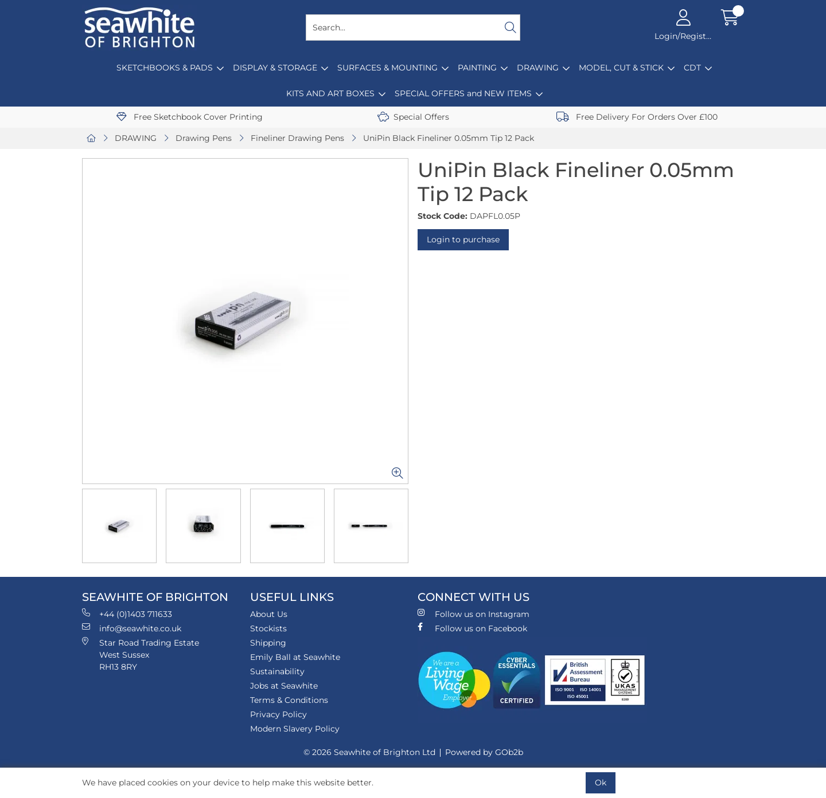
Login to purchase (463, 239)
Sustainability (277, 671)
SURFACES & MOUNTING (387, 67)
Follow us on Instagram (473, 613)
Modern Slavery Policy (295, 729)
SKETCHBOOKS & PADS (164, 67)
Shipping (268, 643)
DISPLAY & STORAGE (275, 67)
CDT (692, 67)
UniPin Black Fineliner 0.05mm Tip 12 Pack (448, 138)
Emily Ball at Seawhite (295, 657)
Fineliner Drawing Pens (297, 138)
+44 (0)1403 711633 (127, 613)
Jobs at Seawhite (284, 686)
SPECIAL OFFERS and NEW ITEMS (463, 93)
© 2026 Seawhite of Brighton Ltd (369, 752)
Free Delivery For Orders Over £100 (637, 117)
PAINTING (477, 67)
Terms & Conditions (289, 700)
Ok (600, 782)
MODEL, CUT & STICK (621, 67)
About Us (268, 614)
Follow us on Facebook (472, 628)
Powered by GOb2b (484, 752)
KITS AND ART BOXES (330, 93)
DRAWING (538, 67)
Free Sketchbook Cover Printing (189, 117)
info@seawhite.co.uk (131, 628)
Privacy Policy (278, 714)
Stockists (268, 628)
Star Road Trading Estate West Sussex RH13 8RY (140, 654)
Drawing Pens (204, 138)
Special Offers (413, 117)
